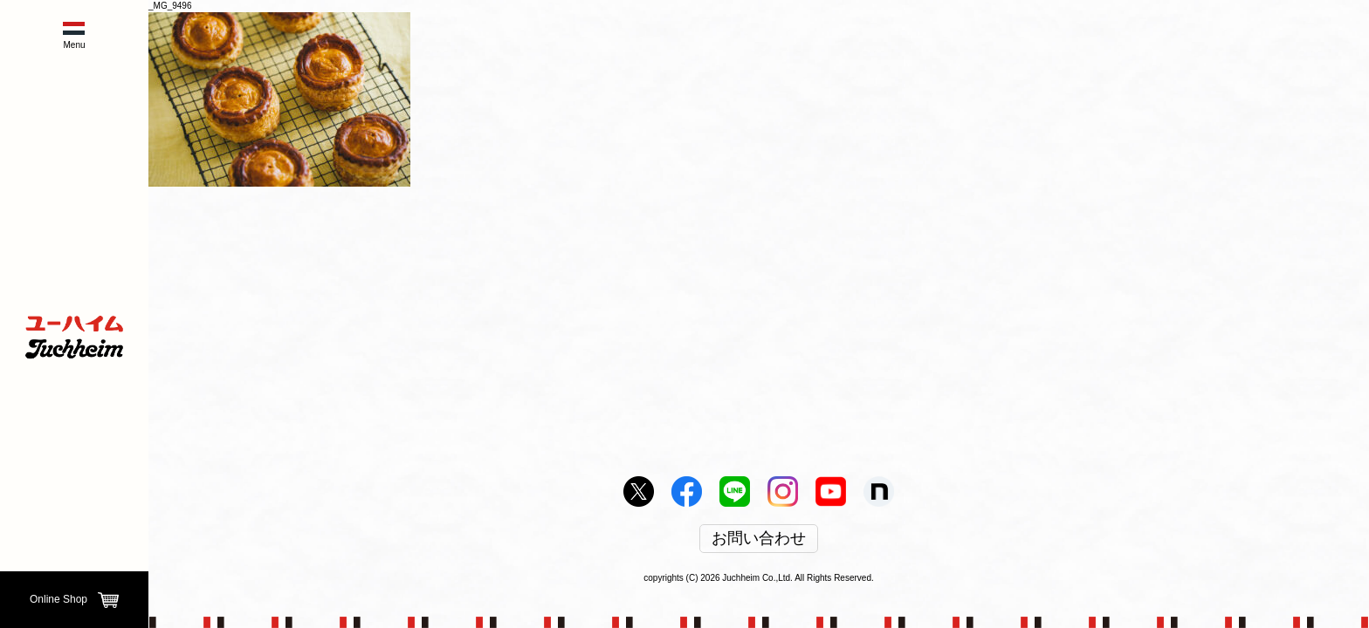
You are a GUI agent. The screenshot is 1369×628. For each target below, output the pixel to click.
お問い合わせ (759, 539)
